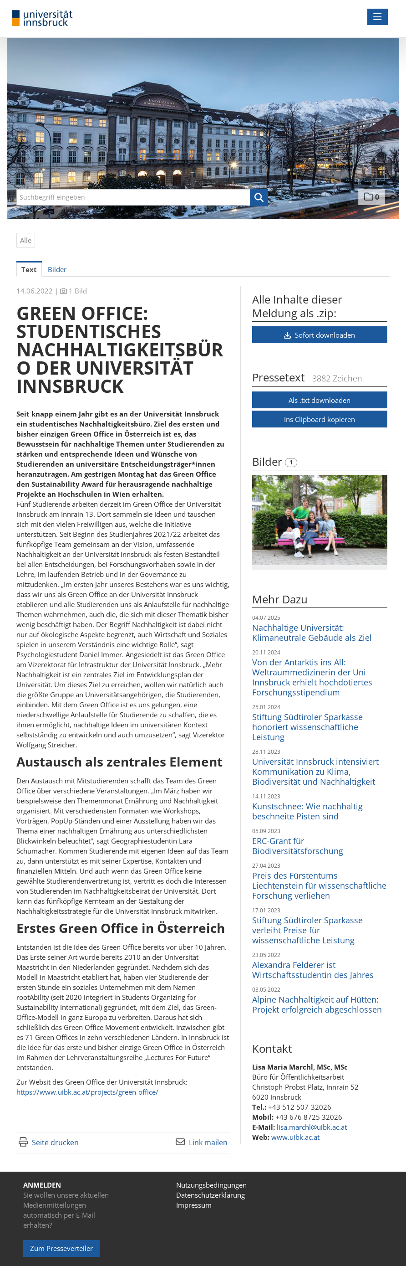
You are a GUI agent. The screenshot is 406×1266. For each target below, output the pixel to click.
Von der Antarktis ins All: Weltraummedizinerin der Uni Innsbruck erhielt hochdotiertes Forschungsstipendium (312, 677)
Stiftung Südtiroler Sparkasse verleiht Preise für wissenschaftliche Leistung (307, 930)
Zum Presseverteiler (61, 1248)
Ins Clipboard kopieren (319, 419)
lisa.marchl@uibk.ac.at (312, 1127)
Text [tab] (29, 269)
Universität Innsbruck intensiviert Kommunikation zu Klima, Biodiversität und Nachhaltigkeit (315, 771)
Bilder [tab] (57, 269)
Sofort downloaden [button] (319, 335)
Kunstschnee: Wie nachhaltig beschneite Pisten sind (307, 811)
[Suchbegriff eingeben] (142, 197)
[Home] (44, 18)
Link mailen (208, 1142)
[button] (259, 197)
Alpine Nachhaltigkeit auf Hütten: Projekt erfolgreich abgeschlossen (317, 1004)
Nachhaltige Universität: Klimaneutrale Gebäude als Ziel (312, 632)
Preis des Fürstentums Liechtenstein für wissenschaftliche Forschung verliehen (319, 885)
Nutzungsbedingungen (211, 1184)
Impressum (194, 1204)
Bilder (268, 461)
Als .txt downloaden (319, 400)
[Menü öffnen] (377, 17)
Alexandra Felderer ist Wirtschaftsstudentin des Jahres (313, 969)
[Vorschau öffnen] (319, 520)
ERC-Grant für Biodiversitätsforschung (297, 845)
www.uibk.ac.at (295, 1137)
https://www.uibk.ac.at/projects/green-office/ (87, 1091)
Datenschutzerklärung (210, 1194)
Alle (25, 240)
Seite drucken (55, 1142)
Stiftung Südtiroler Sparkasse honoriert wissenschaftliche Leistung (307, 726)
